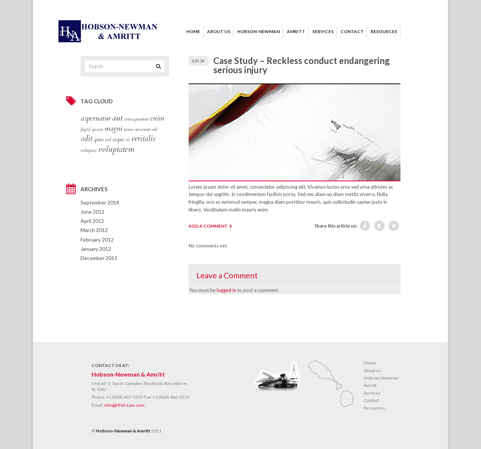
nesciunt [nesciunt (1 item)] (142, 129)
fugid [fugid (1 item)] (85, 129)
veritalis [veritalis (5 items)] (143, 139)
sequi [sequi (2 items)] (118, 139)
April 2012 (92, 221)
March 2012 (94, 230)
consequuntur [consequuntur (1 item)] (136, 119)
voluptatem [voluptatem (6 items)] (116, 149)
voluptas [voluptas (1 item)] (89, 150)
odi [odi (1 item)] (154, 129)
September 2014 (100, 202)
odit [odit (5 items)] (86, 139)
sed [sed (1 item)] (108, 139)
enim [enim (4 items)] (157, 118)
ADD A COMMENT (208, 226)
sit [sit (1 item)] (127, 139)
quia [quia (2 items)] (98, 139)
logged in (226, 290)
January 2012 (96, 249)
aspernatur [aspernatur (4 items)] (96, 118)
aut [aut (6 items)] (117, 118)
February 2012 (97, 239)
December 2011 (99, 258)
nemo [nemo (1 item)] (128, 129)
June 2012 (92, 212)
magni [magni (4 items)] (113, 129)
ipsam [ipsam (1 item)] (97, 129)
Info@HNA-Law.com (124, 405)
